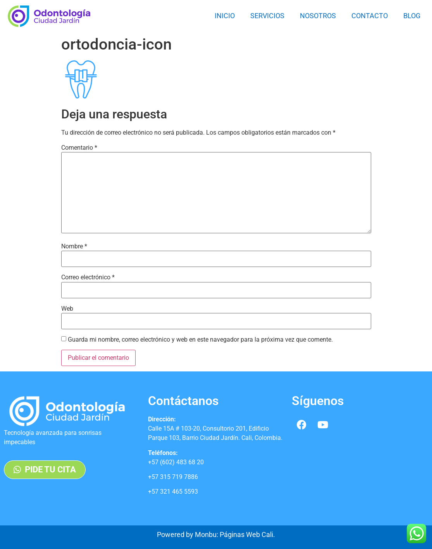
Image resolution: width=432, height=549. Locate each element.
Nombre (74, 246)
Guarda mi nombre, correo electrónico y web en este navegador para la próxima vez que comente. (200, 340)
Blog (411, 16)
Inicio (225, 16)
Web (67, 309)
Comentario (79, 148)
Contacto (369, 16)
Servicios (267, 16)
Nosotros (318, 16)
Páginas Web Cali (246, 534)
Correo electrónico (88, 277)
